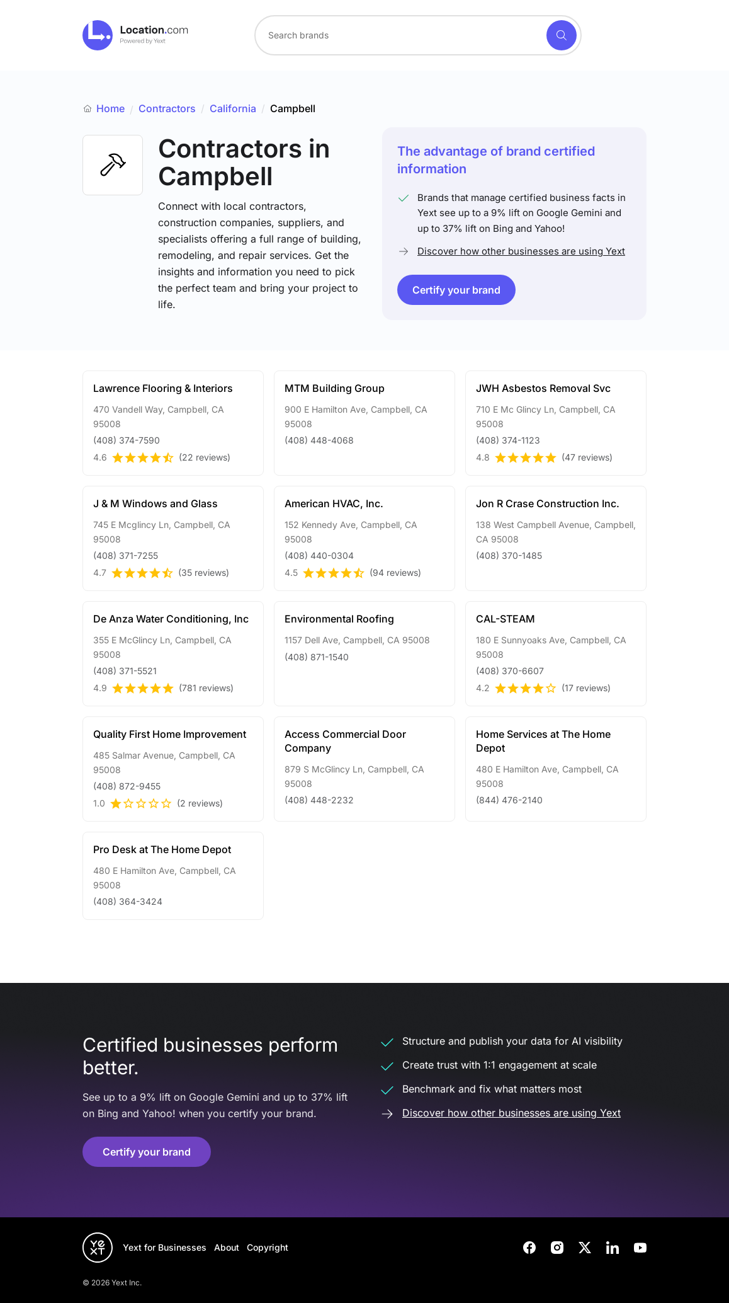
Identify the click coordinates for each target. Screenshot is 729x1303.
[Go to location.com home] (135, 35)
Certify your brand (456, 290)
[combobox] (418, 35)
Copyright (267, 1247)
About (226, 1247)
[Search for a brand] (399, 35)
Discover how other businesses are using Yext (521, 251)
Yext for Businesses (164, 1247)
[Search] (561, 35)
